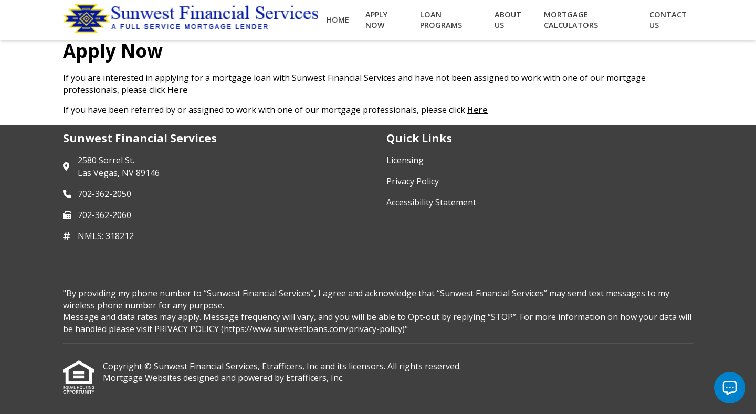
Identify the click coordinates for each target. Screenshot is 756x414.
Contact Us (668, 19)
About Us (508, 19)
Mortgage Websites (143, 378)
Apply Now (376, 19)
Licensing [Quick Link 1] (405, 160)
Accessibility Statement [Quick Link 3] (431, 202)
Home (338, 20)
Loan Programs (441, 19)
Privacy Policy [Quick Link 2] (412, 181)
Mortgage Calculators (571, 19)
